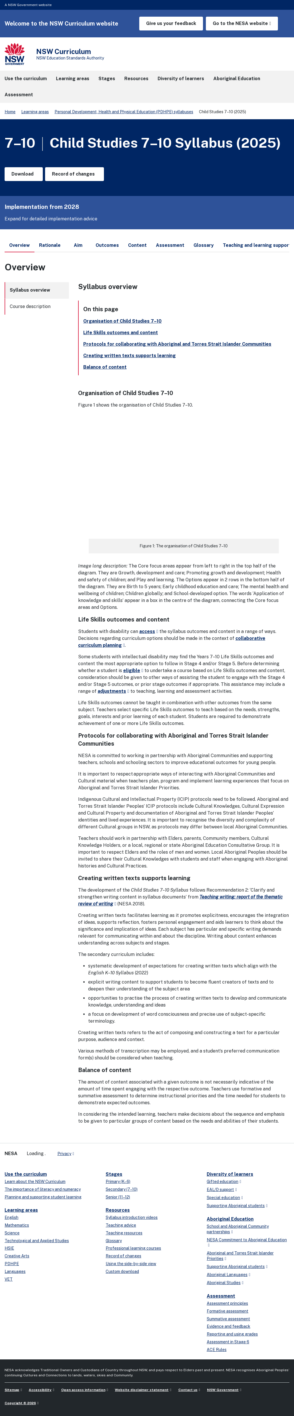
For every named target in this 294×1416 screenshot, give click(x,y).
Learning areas (35, 111)
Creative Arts (17, 1256)
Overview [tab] (19, 247)
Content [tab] (137, 245)
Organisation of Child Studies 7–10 (122, 321)
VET (9, 1279)
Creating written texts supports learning (129, 355)
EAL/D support (220, 1189)
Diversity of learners (230, 1174)
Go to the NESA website (240, 23)
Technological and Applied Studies (37, 1240)
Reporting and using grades (232, 1334)
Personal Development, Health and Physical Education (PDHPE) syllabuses (124, 111)
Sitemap (12, 1390)
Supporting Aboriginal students (236, 1205)
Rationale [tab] (50, 245)
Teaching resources (124, 1233)
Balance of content (105, 367)
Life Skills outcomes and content (120, 332)
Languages (15, 1271)
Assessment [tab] (170, 245)
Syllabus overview (30, 290)
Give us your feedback (171, 23)
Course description (30, 306)
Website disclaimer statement (142, 1390)
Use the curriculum (26, 1174)
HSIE (9, 1248)
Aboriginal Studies (224, 1282)
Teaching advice (121, 1225)
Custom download (122, 1271)
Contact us (188, 1390)
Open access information (83, 1390)
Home (10, 111)
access (147, 631)
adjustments (112, 691)
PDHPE (12, 1263)
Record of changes (123, 1256)
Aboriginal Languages (227, 1274)
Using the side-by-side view (131, 1263)
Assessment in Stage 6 (228, 1342)
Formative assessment (227, 1311)
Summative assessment (228, 1319)
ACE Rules (217, 1349)
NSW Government (223, 1390)
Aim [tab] (78, 245)
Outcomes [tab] (107, 245)
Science (12, 1233)
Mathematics (17, 1225)
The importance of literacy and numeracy (43, 1189)
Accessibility (40, 1390)
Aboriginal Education (230, 1219)
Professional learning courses (133, 1248)
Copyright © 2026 (20, 1403)
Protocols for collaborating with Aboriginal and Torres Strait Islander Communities (177, 344)
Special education (223, 1197)
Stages (114, 1174)
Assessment (221, 1296)
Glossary (114, 1240)
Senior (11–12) (118, 1197)
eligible (131, 670)
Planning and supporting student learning (43, 1197)
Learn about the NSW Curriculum (35, 1181)
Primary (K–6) (118, 1181)
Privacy (64, 1153)
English (11, 1217)
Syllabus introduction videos (132, 1217)
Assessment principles (227, 1303)
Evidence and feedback (228, 1326)
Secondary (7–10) (122, 1189)
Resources (118, 1210)
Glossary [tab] (204, 245)
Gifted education (222, 1181)
